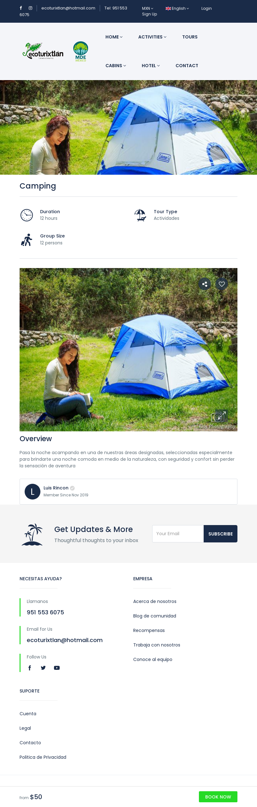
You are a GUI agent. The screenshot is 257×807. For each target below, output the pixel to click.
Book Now (218, 797)
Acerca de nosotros (154, 601)
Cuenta (28, 714)
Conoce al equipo (152, 659)
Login (206, 8)
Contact (187, 65)
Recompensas (149, 630)
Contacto (30, 743)
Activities (152, 37)
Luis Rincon (56, 488)
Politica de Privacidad (43, 757)
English (177, 8)
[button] (221, 415)
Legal (25, 728)
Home (114, 37)
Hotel (151, 65)
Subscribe (220, 534)
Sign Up (149, 14)
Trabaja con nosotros (156, 645)
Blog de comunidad (154, 616)
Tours (190, 37)
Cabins (115, 65)
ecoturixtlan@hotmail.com (68, 8)
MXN (147, 8)
